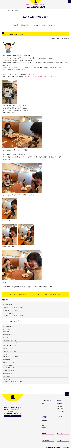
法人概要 (44, 417)
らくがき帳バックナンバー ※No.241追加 (13, 315)
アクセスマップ (45, 423)
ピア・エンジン (6, 329)
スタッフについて (7, 362)
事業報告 (44, 428)
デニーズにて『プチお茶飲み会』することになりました (40, 76)
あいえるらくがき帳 (7, 370)
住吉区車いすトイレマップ (9, 356)
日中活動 (60, 406)
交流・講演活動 (6, 334)
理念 (43, 403)
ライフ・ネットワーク (8, 345)
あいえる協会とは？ (47, 400)
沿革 (43, 425)
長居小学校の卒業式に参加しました (11, 310)
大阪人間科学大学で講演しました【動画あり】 (14, 307)
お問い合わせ (12, 416)
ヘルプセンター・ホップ (9, 340)
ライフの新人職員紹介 (8, 313)
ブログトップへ (36, 294)
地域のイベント (6, 348)
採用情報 (44, 434)
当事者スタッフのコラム (9, 351)
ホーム (3, 10)
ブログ (59, 440)
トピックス (60, 417)
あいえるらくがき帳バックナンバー (11, 381)
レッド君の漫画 (6, 373)
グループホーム (61, 408)
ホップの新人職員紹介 (8, 304)
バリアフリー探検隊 (7, 365)
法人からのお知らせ (7, 368)
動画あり (5, 331)
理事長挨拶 (44, 420)
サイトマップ (61, 434)
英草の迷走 (5, 376)
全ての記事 (5, 326)
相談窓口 (60, 403)
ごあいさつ (5, 379)
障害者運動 (5, 359)
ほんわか (5, 337)
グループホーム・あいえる (13, 10)
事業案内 (59, 400)
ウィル (4, 354)
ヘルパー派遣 (60, 411)
